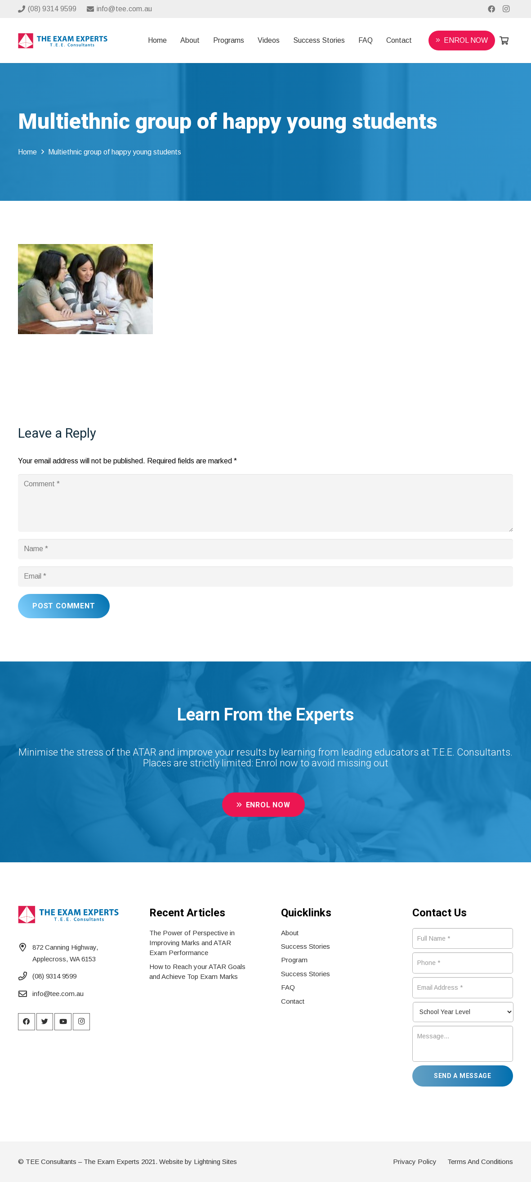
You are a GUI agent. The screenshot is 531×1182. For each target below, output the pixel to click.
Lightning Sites (215, 1161)
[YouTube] (62, 1021)
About (290, 933)
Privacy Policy (415, 1161)
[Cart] (504, 40)
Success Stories (305, 946)
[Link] (62, 41)
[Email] (265, 576)
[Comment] (265, 503)
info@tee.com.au (58, 993)
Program (294, 960)
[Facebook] (491, 9)
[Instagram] (506, 9)
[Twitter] (45, 1021)
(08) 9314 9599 (54, 976)
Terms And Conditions (480, 1161)
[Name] (265, 549)
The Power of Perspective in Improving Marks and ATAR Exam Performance (192, 943)
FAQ (288, 987)
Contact (292, 1001)
